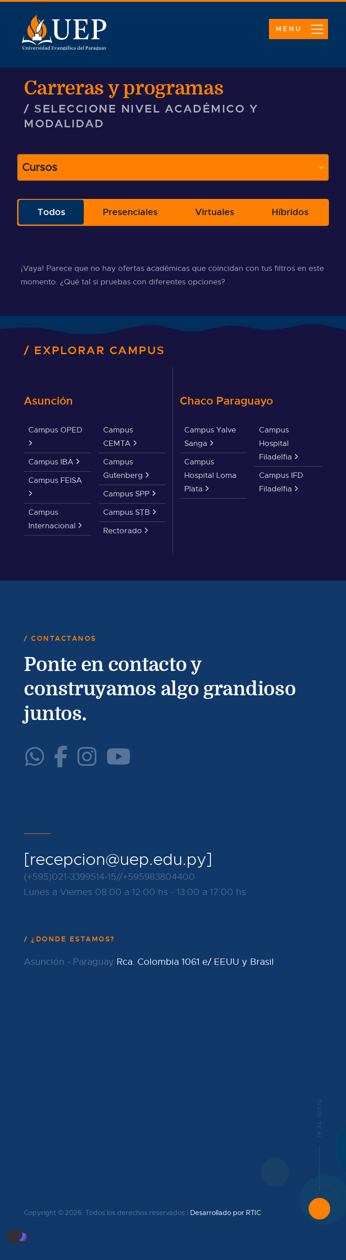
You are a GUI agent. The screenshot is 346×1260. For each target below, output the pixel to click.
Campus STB (129, 512)
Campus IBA (53, 462)
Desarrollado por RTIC (225, 1213)
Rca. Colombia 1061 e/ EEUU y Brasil (195, 962)
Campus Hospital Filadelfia (278, 443)
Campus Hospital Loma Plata (210, 475)
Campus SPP (129, 494)
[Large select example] (172, 167)
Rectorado (125, 531)
